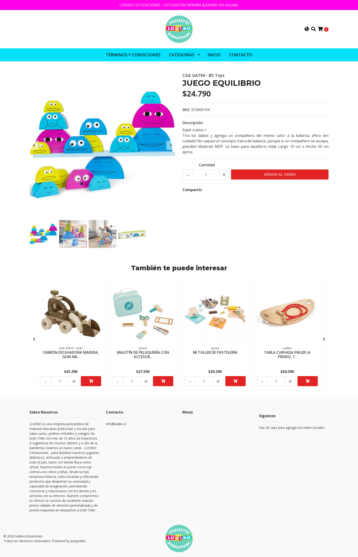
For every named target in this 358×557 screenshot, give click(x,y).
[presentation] (34, 145)
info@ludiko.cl (116, 424)
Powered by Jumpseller (69, 541)
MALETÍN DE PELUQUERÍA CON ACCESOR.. (143, 354)
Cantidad (207, 164)
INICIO (214, 54)
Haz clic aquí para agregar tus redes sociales (291, 427)
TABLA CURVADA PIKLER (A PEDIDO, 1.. (287, 354)
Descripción (192, 122)
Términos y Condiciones (133, 54)
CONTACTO (240, 54)
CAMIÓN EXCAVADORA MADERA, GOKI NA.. (71, 354)
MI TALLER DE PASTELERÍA (215, 352)
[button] (307, 29)
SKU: (186, 109)
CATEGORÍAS (181, 54)
